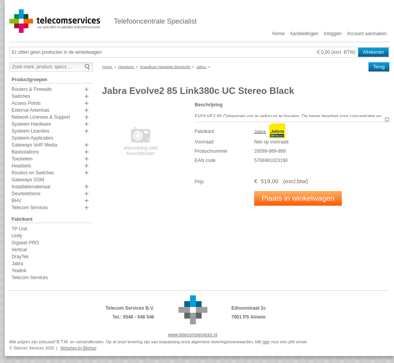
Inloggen (332, 33)
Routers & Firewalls (32, 89)
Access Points (26, 103)
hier (265, 341)
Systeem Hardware (31, 124)
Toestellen (22, 159)
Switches (21, 96)
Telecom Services (30, 207)
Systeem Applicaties (32, 138)
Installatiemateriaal (31, 186)
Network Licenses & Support (41, 117)
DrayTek (20, 256)
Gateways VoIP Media (34, 145)
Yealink (19, 270)
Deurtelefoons (26, 193)
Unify (17, 236)
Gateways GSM (28, 179)
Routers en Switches (33, 173)
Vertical (19, 249)
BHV (16, 200)
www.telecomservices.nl (192, 334)
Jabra (17, 263)
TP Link (19, 229)
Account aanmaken (367, 33)
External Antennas (30, 110)
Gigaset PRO (25, 242)
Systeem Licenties (30, 131)
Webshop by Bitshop (78, 348)
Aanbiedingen (304, 33)
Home (278, 33)
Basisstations (25, 152)
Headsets (21, 166)
